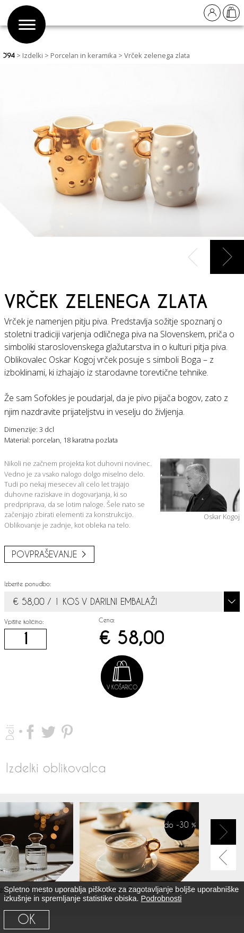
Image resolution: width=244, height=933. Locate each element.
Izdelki (32, 55)
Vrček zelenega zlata (157, 55)
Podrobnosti (161, 898)
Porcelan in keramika (83, 55)
